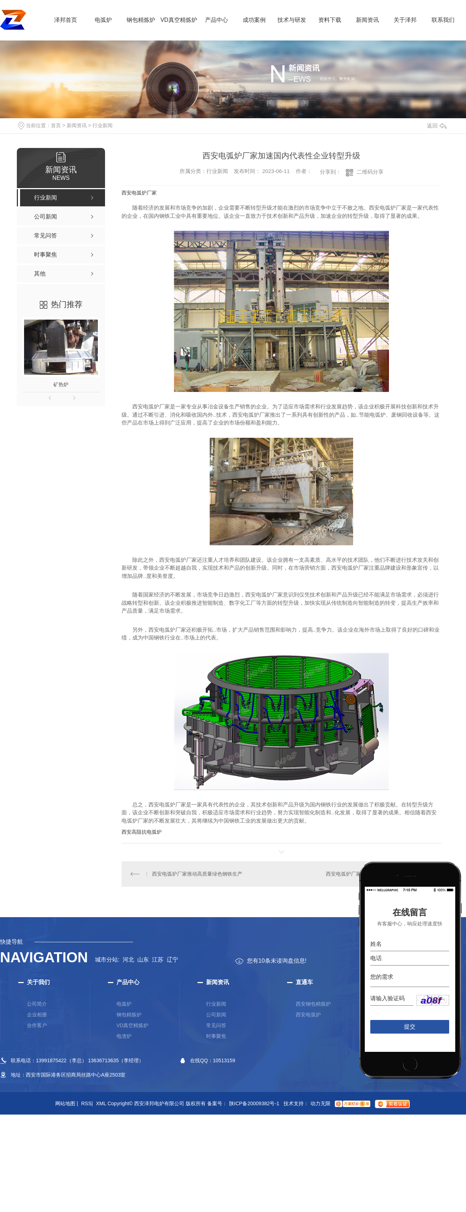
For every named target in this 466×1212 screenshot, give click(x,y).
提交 (410, 1026)
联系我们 (443, 20)
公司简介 (37, 1004)
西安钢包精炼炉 (313, 1004)
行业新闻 (102, 125)
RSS (86, 1103)
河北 (128, 960)
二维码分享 (370, 172)
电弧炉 (103, 20)
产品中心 (216, 20)
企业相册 (37, 1014)
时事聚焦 (216, 1036)
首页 (56, 125)
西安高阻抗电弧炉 (142, 832)
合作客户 (37, 1025)
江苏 (157, 960)
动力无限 (320, 1103)
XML (101, 1103)
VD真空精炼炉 (178, 20)
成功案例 (254, 20)
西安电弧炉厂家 (139, 193)
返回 (436, 126)
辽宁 (172, 960)
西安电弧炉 (308, 1014)
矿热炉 (60, 384)
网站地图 (66, 1103)
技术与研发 (291, 20)
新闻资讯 (367, 20)
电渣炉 (124, 1036)
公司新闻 (216, 1014)
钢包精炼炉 (141, 20)
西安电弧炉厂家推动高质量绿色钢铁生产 (197, 874)
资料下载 (329, 20)
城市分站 (106, 960)
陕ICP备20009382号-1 (254, 1103)
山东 (143, 960)
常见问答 (216, 1025)
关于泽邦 (405, 20)
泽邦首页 (65, 20)
